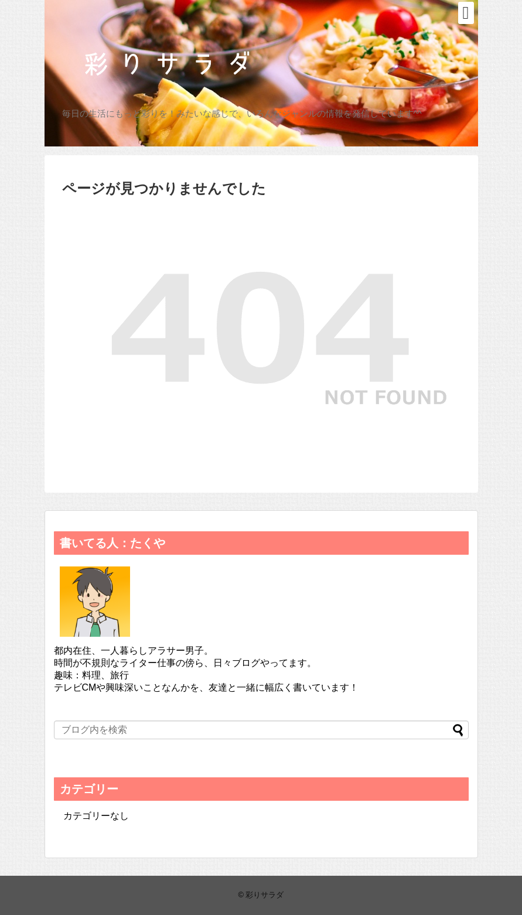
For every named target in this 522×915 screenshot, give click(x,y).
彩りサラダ (264, 894)
